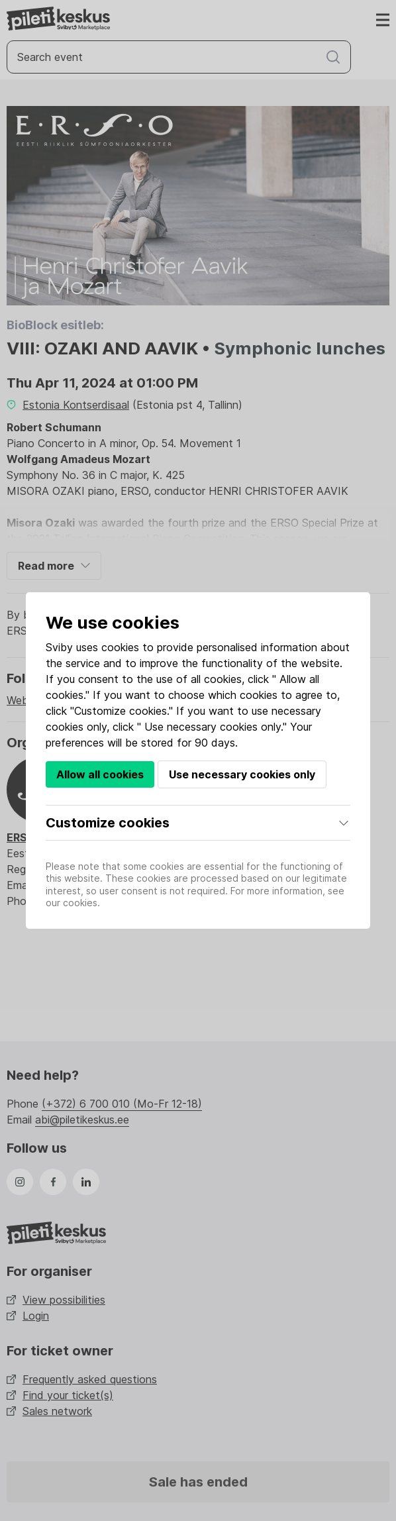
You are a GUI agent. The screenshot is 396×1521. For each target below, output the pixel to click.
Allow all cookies (100, 774)
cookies (120, 647)
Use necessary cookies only (242, 774)
